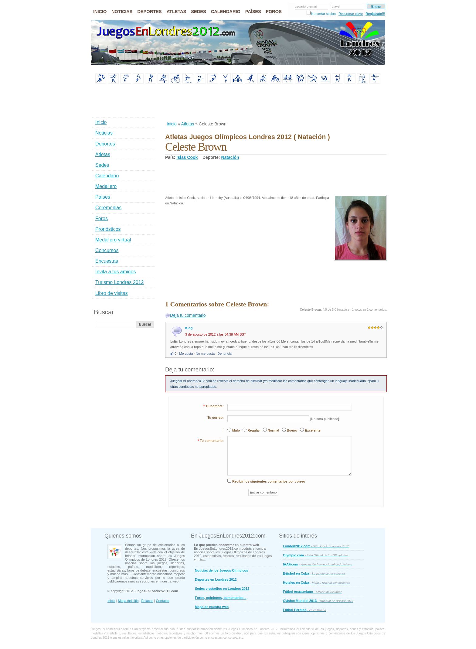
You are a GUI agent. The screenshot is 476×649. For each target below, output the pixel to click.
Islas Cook (187, 157)
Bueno (292, 430)
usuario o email (306, 6)
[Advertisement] (275, 103)
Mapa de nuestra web (212, 607)
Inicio (172, 123)
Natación (230, 157)
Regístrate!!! (375, 13)
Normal (273, 430)
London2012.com (315, 546)
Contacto (162, 601)
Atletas (187, 123)
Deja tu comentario (188, 315)
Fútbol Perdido (304, 610)
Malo (236, 430)
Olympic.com (315, 555)
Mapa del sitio (128, 601)
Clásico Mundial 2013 (318, 601)
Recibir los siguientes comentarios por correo (268, 481)
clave (336, 6)
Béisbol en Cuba (314, 573)
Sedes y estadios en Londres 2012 (222, 588)
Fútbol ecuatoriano (312, 591)
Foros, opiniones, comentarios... (220, 597)
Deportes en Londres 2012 (216, 579)
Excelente (312, 430)
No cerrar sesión (323, 13)
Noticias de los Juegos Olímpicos (221, 570)
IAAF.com (317, 564)
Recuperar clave (350, 13)
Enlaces (147, 601)
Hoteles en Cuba (316, 582)
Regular (253, 430)
